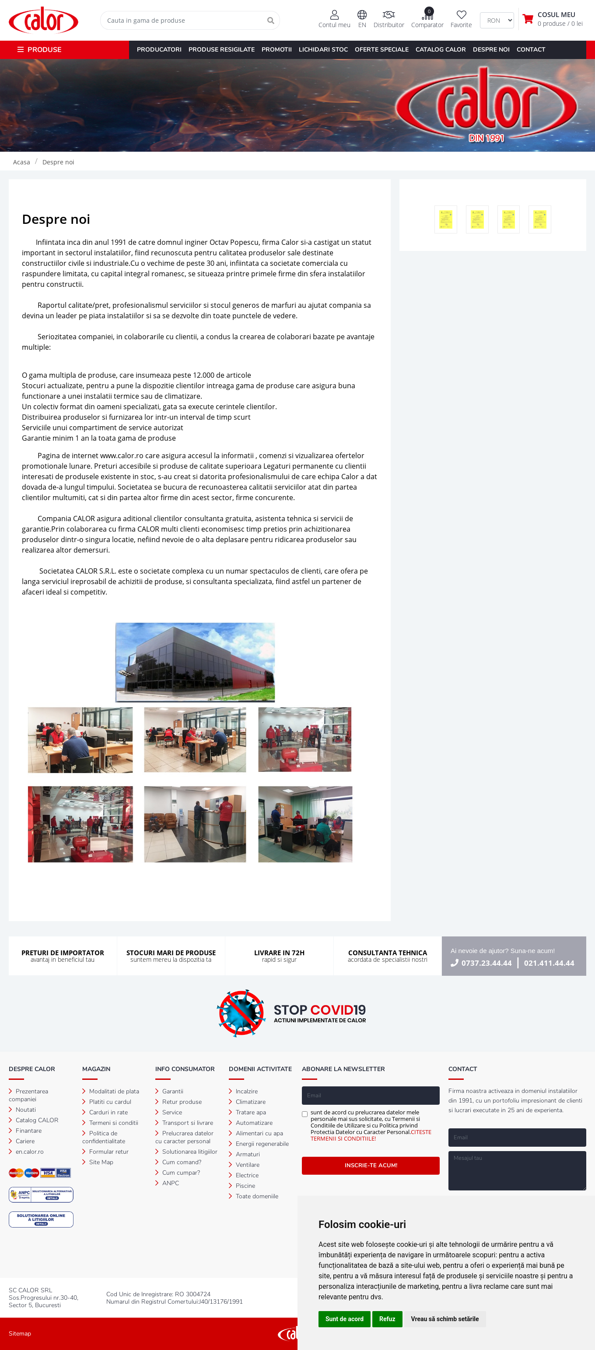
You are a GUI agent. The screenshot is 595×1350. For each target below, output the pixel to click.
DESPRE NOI (491, 49)
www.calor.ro (122, 455)
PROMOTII (277, 49)
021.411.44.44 (549, 963)
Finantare (25, 1131)
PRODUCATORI (159, 49)
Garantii (169, 1091)
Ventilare (244, 1165)
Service (168, 1112)
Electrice (244, 1175)
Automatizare (251, 1123)
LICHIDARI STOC (323, 49)
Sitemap (20, 1333)
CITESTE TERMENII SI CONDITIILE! (371, 1135)
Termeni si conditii (110, 1123)
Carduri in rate (105, 1112)
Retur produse (178, 1102)
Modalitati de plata (110, 1091)
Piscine (242, 1186)
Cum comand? (178, 1162)
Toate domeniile (253, 1196)
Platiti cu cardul (106, 1102)
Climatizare (247, 1102)
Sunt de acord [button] (345, 1318)
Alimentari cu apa (256, 1133)
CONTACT (531, 49)
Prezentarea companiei (28, 1095)
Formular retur (105, 1152)
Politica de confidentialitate (103, 1137)
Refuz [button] (387, 1318)
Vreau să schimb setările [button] (445, 1318)
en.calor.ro (26, 1152)
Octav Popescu (234, 242)
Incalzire (243, 1091)
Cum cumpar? (177, 1173)
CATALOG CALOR (441, 49)
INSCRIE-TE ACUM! (371, 1165)
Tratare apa (247, 1112)
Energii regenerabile (259, 1144)
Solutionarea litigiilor (186, 1152)
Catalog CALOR (34, 1120)
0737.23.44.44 (487, 963)
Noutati (22, 1110)
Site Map (97, 1162)
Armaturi (244, 1154)
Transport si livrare (184, 1123)
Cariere (22, 1141)
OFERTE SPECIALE (382, 49)
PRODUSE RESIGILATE (222, 49)
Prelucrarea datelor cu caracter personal (184, 1137)
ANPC (167, 1183)
